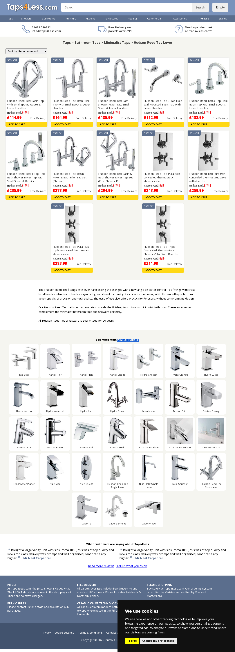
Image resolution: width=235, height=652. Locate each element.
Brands (223, 21)
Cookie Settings (64, 635)
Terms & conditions (90, 635)
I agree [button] (132, 640)
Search (199, 9)
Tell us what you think (131, 569)
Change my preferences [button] (158, 640)
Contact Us (113, 635)
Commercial (154, 21)
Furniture (71, 21)
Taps (10, 21)
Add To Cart (17, 127)
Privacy (46, 635)
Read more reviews (101, 569)
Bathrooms (48, 21)
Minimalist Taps (128, 342)
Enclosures (112, 21)
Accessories (180, 21)
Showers (26, 21)
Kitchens (90, 21)
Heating (132, 21)
